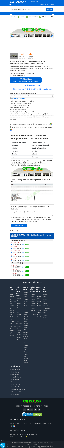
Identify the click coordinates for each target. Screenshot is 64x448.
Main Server (15, 374)
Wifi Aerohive (13, 325)
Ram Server (15, 372)
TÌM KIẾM (49, 9)
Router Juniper (39, 307)
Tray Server (15, 382)
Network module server (19, 389)
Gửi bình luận (19, 225)
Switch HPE (19, 304)
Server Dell (45, 295)
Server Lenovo (45, 305)
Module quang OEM (26, 354)
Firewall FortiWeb (33, 314)
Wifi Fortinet (12, 316)
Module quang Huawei (26, 360)
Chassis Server (16, 377)
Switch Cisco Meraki (19, 332)
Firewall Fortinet (33, 300)
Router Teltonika (39, 316)
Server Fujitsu (45, 316)
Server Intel (45, 312)
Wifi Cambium (13, 300)
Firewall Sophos (33, 309)
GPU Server (15, 394)
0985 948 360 (34, 2)
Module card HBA (17, 392)
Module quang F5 (26, 341)
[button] (52, 35)
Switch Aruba (19, 309)
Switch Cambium (19, 322)
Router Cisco (39, 298)
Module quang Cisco (26, 294)
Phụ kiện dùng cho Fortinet (32, 85)
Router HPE (39, 302)
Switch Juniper (18, 313)
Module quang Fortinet (26, 321)
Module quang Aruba (26, 308)
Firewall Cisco (33, 295)
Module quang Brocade (25, 334)
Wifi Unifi (12, 320)
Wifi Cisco (12, 295)
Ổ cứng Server (16, 369)
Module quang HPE (26, 301)
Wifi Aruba (12, 305)
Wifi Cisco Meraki (12, 310)
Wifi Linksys (12, 329)
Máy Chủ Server (45, 289)
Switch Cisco (19, 300)
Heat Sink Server (17, 387)
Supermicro (46, 308)
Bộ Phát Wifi (11, 289)
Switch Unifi (19, 327)
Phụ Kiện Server (15, 366)
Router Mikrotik (39, 311)
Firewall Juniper (33, 305)
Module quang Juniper (26, 314)
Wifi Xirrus (12, 334)
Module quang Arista (26, 347)
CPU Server (15, 379)
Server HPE (45, 300)
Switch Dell (19, 318)
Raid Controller (16, 384)
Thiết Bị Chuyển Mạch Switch (18, 291)
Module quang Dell (26, 327)
